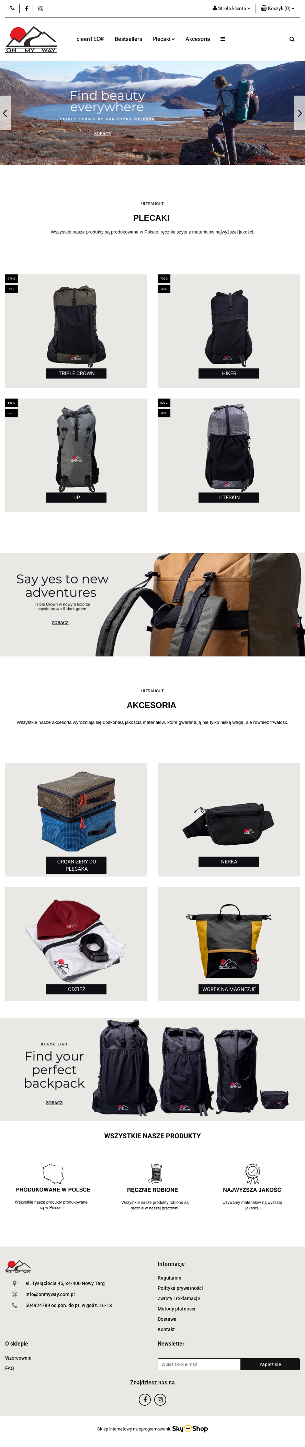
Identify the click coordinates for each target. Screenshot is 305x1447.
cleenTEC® (90, 39)
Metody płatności (176, 1309)
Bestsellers (128, 39)
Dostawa (167, 1319)
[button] (278, 8)
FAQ (9, 1368)
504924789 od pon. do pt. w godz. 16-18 (68, 1305)
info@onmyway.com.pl (50, 1294)
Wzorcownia (18, 1358)
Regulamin (169, 1278)
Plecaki (163, 39)
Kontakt (166, 1329)
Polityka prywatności (180, 1288)
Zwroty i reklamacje (179, 1298)
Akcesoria (197, 39)
